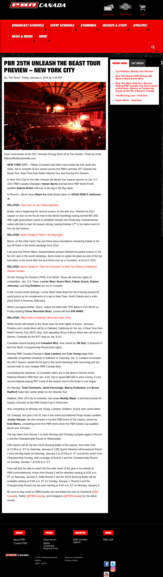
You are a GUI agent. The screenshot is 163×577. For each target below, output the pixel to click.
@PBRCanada (35, 496)
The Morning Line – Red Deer (131, 95)
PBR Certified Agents (80, 540)
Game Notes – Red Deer (128, 100)
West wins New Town (59, 317)
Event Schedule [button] (62, 25)
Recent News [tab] (119, 63)
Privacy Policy (71, 560)
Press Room (50, 539)
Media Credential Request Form (51, 546)
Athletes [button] (140, 25)
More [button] (43, 36)
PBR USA (108, 539)
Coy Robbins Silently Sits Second (134, 71)
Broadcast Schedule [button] (28, 25)
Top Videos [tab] (137, 63)
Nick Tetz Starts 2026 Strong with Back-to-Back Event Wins (133, 77)
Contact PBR (20, 543)
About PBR (19, 539)
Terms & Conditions (74, 557)
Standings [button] (88, 25)
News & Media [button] (22, 36)
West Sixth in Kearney (33, 317)
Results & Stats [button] (115, 25)
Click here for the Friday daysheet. (40, 205)
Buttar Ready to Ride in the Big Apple (42, 234)
